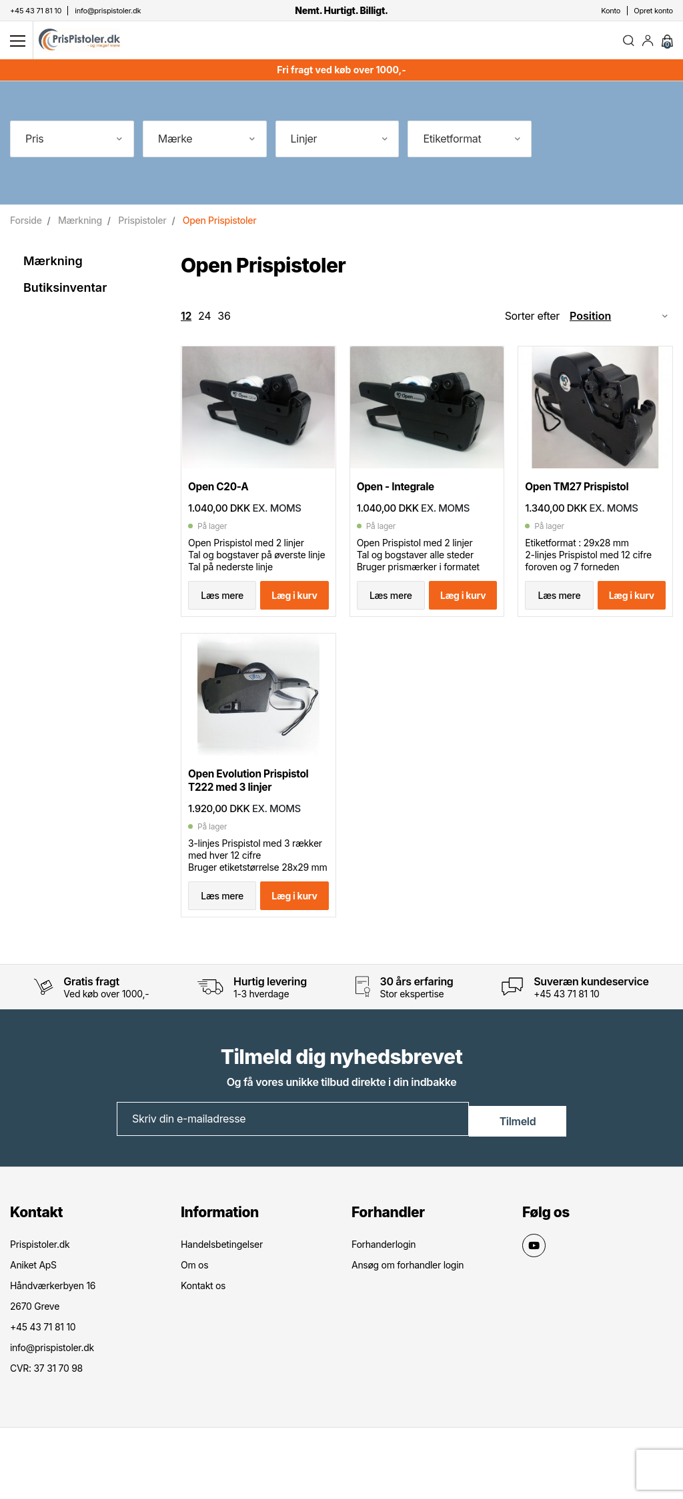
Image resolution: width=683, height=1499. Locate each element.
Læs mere (222, 610)
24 (204, 321)
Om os (194, 1309)
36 (223, 321)
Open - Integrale (400, 501)
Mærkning (80, 225)
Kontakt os (203, 1330)
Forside (26, 225)
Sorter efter (532, 321)
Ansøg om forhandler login (408, 1309)
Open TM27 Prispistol (582, 501)
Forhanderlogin (384, 1288)
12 (186, 321)
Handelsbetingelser (222, 1288)
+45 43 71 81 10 (566, 1039)
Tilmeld (518, 1164)
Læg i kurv (294, 610)
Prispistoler (142, 225)
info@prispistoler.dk (52, 1392)
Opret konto (653, 10)
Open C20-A (221, 501)
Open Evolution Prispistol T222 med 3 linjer (254, 805)
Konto (610, 10)
